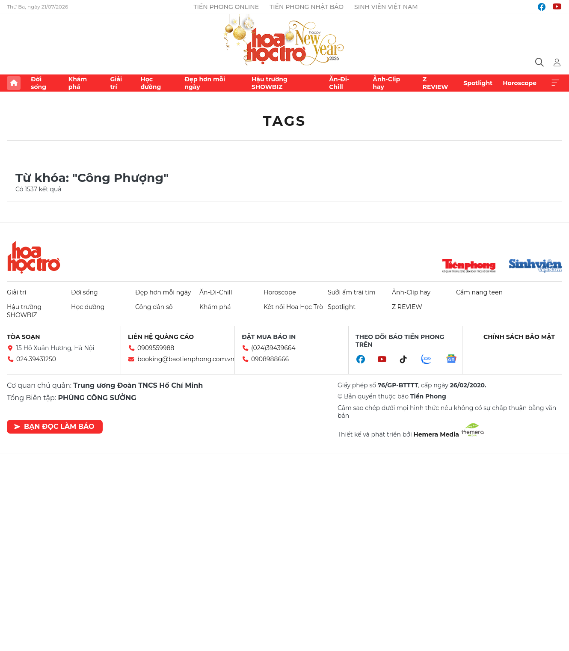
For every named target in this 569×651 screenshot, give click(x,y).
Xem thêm (555, 83)
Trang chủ (14, 83)
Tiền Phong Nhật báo (307, 7)
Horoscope (519, 83)
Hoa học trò (34, 257)
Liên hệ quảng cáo (161, 337)
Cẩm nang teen (479, 292)
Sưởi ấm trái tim (352, 292)
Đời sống (38, 83)
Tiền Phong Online (226, 7)
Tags (284, 121)
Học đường (150, 83)
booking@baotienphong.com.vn (185, 359)
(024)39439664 (273, 348)
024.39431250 (36, 359)
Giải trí (116, 83)
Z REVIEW (435, 83)
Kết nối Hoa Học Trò (293, 307)
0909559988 (155, 348)
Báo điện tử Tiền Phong (284, 41)
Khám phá (77, 83)
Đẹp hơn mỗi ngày (204, 83)
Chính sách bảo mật (519, 337)
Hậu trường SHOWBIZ (269, 83)
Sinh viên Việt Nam (386, 7)
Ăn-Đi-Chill (339, 83)
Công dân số (154, 307)
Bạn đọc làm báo (54, 426)
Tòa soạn (23, 337)
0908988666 (270, 359)
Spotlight (477, 83)
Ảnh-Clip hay (386, 83)
